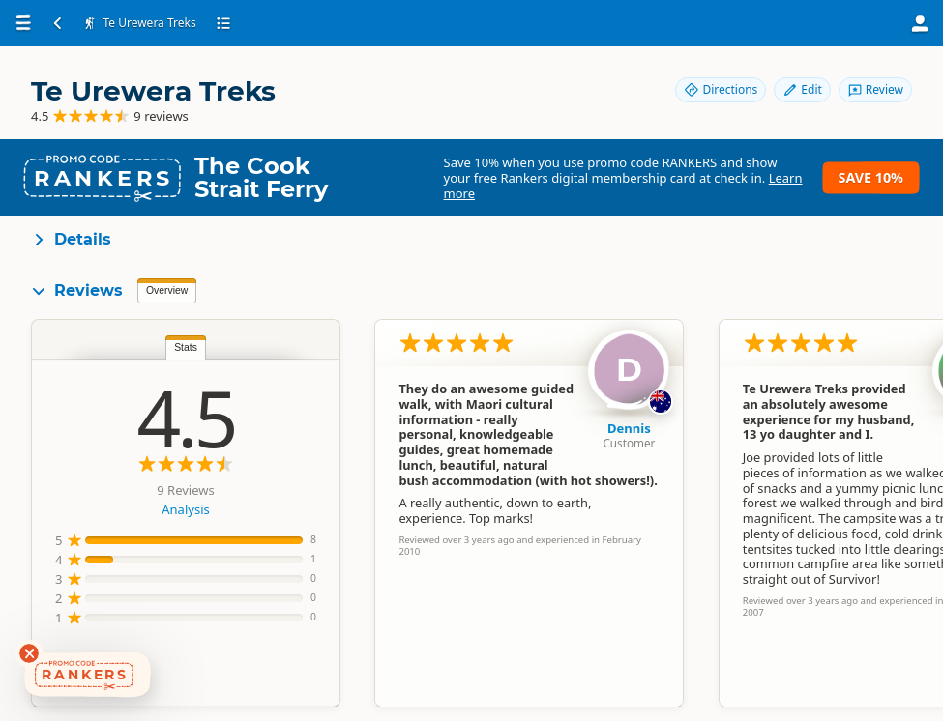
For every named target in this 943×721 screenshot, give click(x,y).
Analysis (185, 509)
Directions (720, 89)
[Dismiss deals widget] (29, 653)
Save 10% (871, 177)
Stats (185, 347)
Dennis (629, 428)
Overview (167, 290)
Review (875, 89)
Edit (801, 89)
